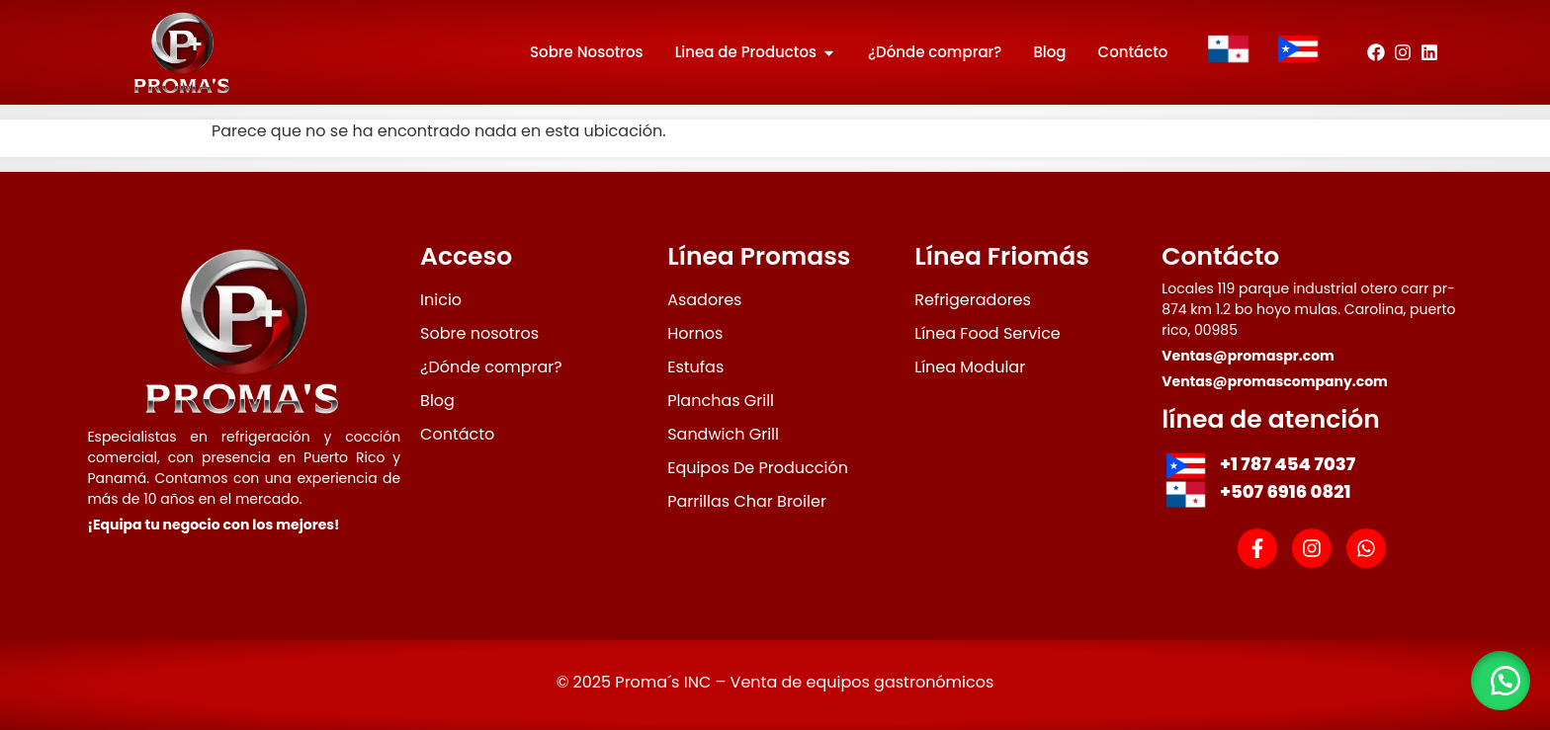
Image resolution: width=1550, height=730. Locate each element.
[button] (1500, 680)
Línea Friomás (1001, 256)
